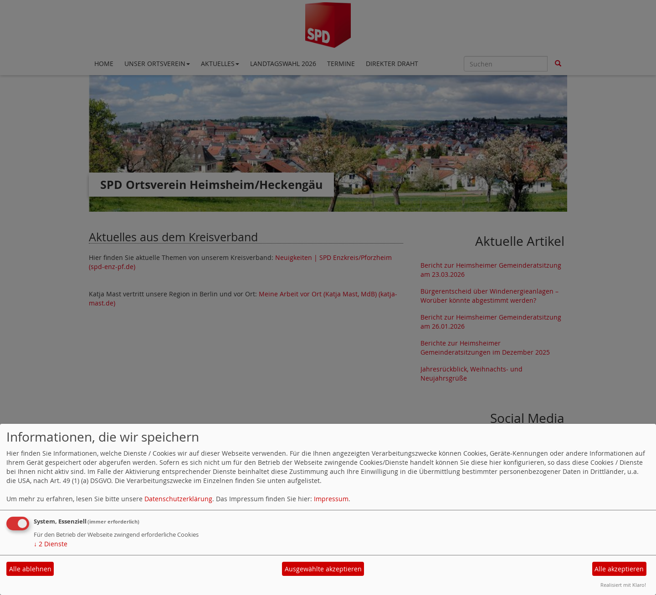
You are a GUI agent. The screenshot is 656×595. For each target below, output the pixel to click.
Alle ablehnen (30, 568)
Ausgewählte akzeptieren (323, 568)
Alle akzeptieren (619, 568)
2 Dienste (50, 543)
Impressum (331, 498)
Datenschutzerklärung (178, 498)
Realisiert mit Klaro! (623, 584)
